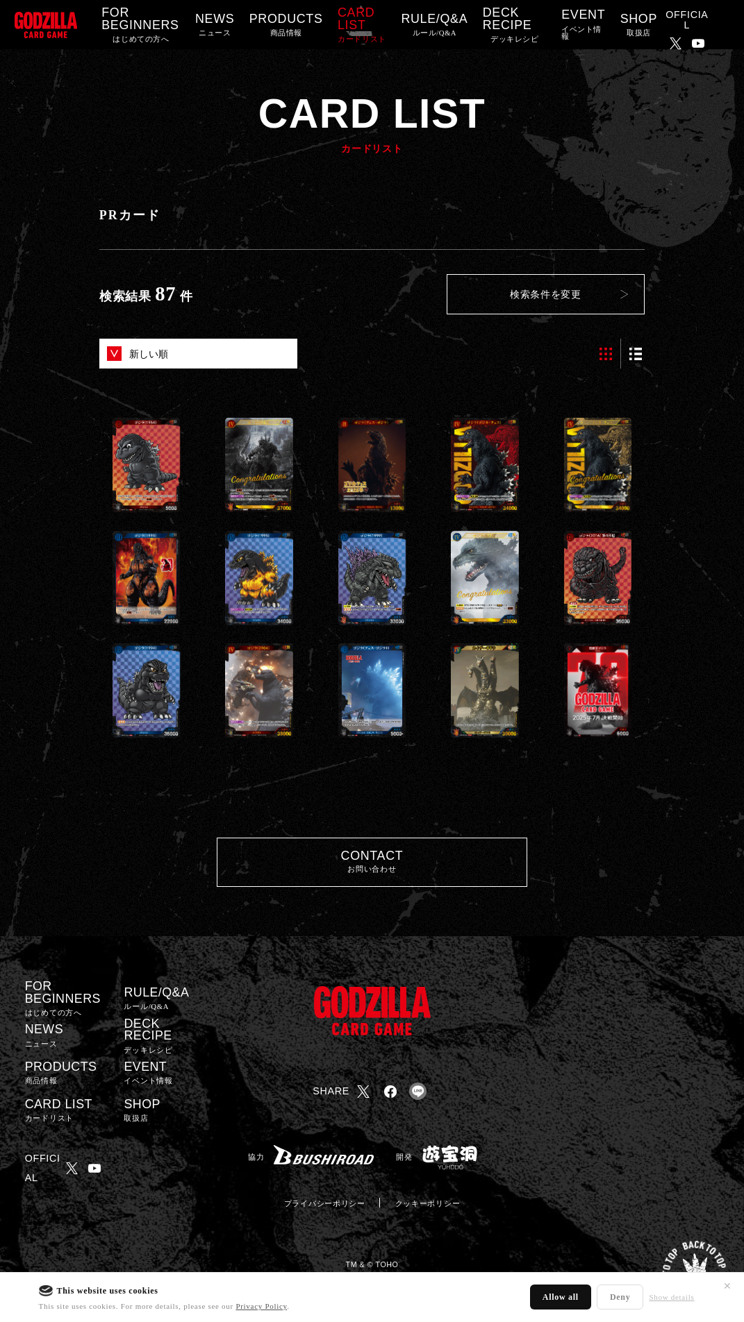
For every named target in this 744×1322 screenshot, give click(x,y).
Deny (620, 1297)
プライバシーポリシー (324, 1203)
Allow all (561, 1297)
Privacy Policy (261, 1306)
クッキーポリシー (428, 1203)
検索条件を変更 (545, 294)
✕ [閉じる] (727, 1285)
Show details (671, 1297)
